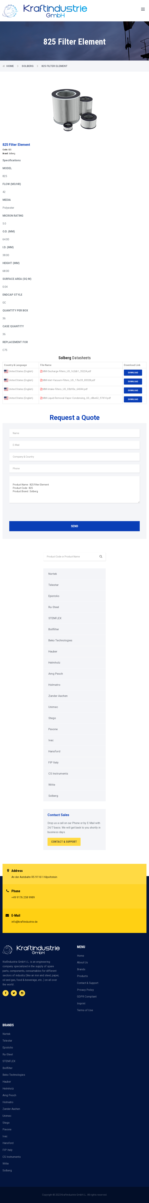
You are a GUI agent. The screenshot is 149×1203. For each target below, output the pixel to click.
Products (82, 976)
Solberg (28, 66)
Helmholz (54, 662)
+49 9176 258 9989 (23, 897)
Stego (52, 718)
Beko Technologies (60, 640)
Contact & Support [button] (64, 841)
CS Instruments (58, 773)
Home (10, 66)
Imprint (81, 1003)
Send (74, 526)
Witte (51, 784)
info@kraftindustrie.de (24, 921)
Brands (81, 969)
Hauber (52, 651)
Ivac (51, 740)
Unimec (53, 707)
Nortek (52, 573)
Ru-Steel (53, 607)
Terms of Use (85, 1010)
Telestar (53, 585)
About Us (82, 962)
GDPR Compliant (87, 996)
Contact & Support (87, 983)
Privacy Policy (85, 989)
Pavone (53, 729)
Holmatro (54, 684)
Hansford (54, 751)
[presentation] (35, 512)
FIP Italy (53, 762)
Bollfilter (53, 629)
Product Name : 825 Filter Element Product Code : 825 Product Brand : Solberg (74, 489)
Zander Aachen (58, 696)
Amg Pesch (55, 673)
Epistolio (53, 596)
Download (133, 372)
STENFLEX (55, 618)
